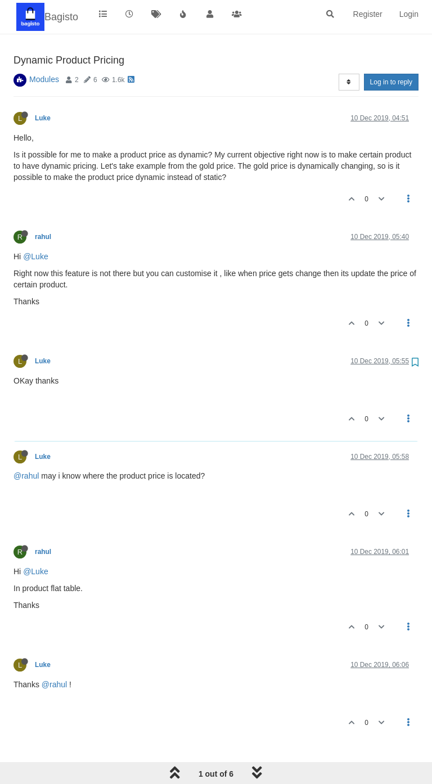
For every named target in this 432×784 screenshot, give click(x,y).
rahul (43, 237)
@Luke (35, 256)
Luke (43, 118)
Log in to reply (391, 82)
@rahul (26, 475)
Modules (44, 79)
